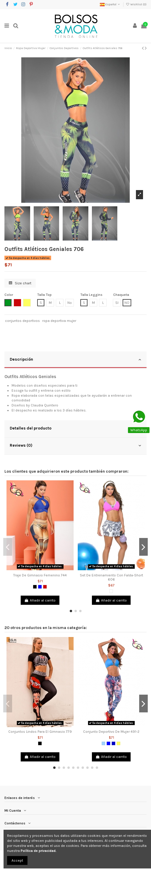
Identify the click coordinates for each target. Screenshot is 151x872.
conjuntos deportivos (22, 321)
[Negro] (35, 587)
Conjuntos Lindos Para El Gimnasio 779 (40, 732)
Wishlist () (136, 4)
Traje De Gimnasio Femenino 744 (40, 575)
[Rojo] (45, 587)
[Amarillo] (118, 743)
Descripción (75, 359)
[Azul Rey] (113, 743)
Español (110, 4)
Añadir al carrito (40, 600)
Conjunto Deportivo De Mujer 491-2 (111, 732)
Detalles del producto (75, 428)
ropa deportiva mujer (59, 321)
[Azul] (40, 587)
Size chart (20, 283)
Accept (17, 860)
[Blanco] (111, 591)
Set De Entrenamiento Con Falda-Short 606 (111, 577)
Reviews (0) (75, 445)
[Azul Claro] (103, 743)
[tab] (75, 360)
